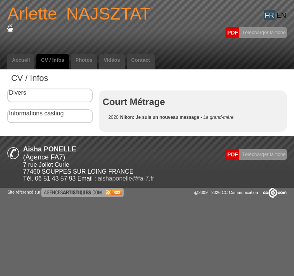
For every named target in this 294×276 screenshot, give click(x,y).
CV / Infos (52, 60)
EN (281, 15)
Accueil (21, 60)
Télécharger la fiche (263, 32)
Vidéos (112, 60)
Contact (140, 60)
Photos (84, 60)
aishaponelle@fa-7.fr (126, 178)
